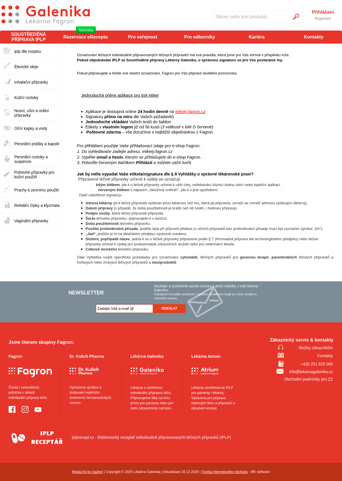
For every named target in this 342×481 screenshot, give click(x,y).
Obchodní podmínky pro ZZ (308, 379)
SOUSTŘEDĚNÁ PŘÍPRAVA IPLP (28, 37)
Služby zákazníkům (315, 347)
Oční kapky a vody (30, 128)
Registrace (323, 19)
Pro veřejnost (142, 37)
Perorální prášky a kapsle (36, 144)
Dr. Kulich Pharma (86, 356)
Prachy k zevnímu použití (36, 190)
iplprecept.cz (51, 437)
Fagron (15, 356)
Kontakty (313, 37)
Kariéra (256, 37)
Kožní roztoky (26, 97)
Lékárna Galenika (147, 356)
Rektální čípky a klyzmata (37, 205)
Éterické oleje (26, 66)
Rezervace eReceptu (85, 37)
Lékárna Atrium (205, 356)
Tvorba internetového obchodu (224, 472)
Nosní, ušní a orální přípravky (31, 113)
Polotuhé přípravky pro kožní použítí (34, 174)
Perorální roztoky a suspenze (31, 159)
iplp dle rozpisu (27, 51)
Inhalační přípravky (31, 82)
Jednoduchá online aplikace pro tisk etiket (119, 95)
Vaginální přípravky (31, 221)
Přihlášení (323, 12)
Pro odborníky (199, 37)
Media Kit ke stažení (87, 472)
